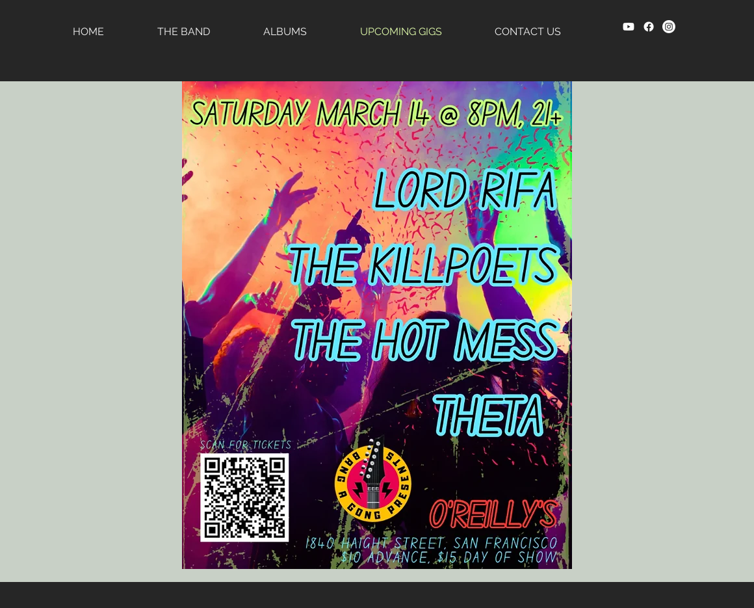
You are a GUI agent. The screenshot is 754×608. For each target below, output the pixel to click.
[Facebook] (648, 26)
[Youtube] (628, 26)
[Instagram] (668, 26)
